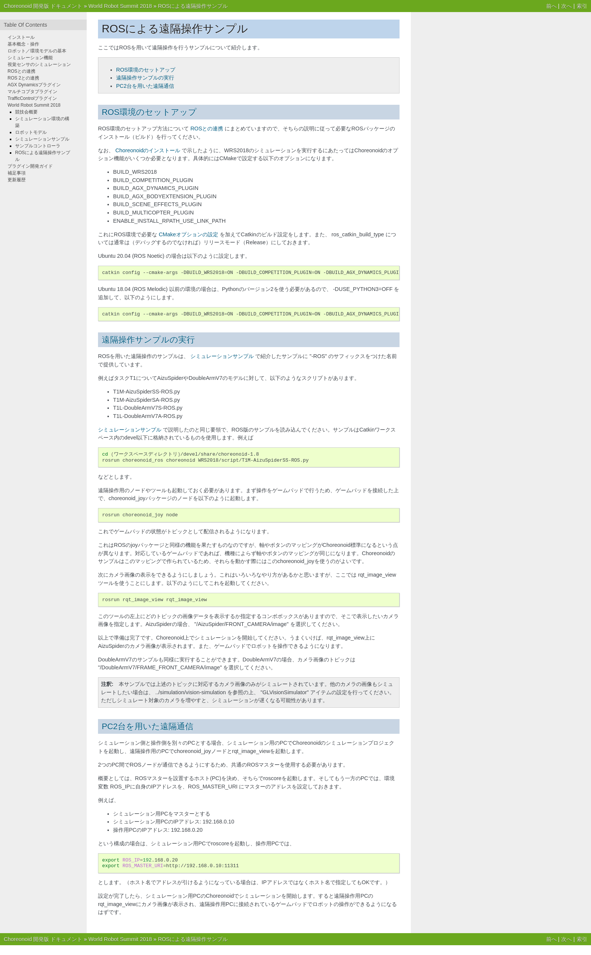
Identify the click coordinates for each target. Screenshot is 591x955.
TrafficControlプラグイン (32, 98)
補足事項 (17, 173)
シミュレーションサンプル (42, 139)
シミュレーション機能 (30, 57)
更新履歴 (17, 179)
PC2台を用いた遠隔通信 (145, 86)
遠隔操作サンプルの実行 (145, 78)
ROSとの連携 (21, 71)
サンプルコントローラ (37, 145)
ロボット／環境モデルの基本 (37, 51)
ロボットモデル (31, 132)
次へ (566, 6)
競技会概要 (26, 112)
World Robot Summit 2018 (120, 6)
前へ (551, 6)
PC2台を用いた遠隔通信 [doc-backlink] (147, 726)
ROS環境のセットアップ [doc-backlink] (149, 112)
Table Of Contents (25, 25)
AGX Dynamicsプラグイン (34, 84)
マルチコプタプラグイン (32, 91)
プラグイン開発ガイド (30, 166)
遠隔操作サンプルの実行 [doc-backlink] (148, 339)
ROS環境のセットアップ (145, 70)
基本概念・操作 (23, 44)
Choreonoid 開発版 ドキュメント (43, 6)
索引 (582, 6)
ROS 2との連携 (23, 78)
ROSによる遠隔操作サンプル (193, 6)
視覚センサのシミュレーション (39, 64)
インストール (21, 37)
